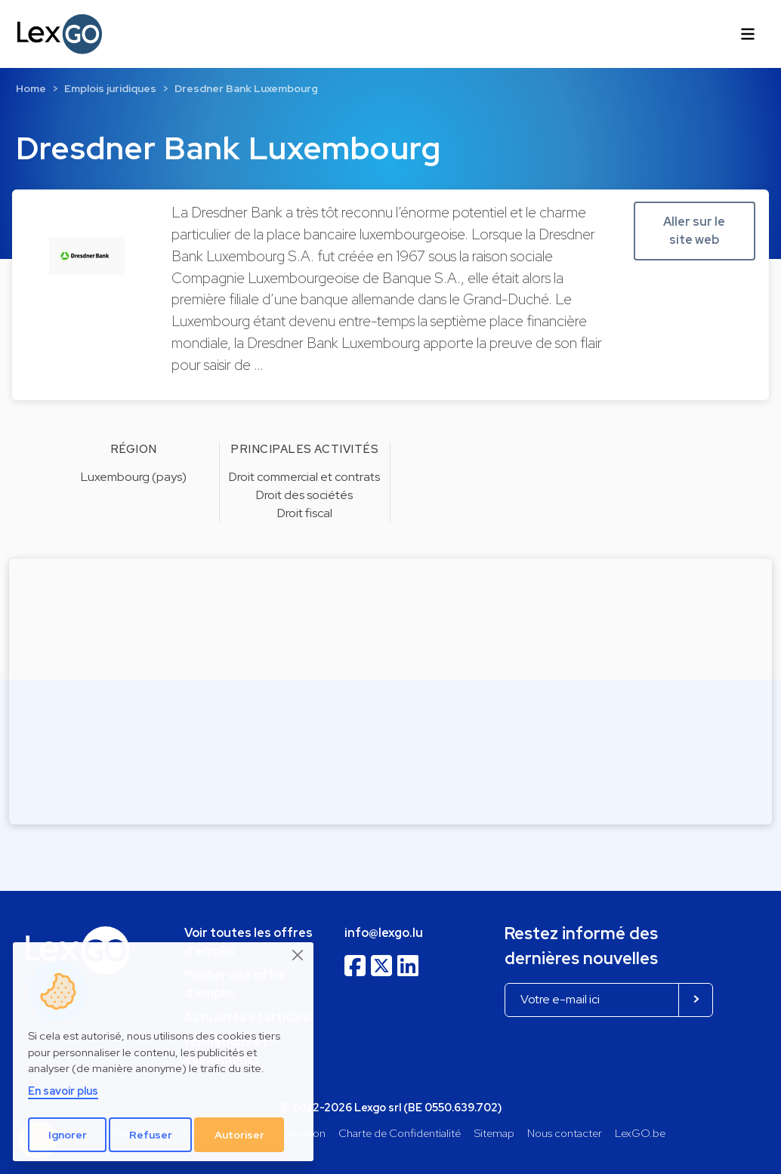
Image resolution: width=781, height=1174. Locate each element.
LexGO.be (640, 1133)
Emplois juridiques (110, 88)
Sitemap (494, 1133)
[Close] (298, 955)
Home (31, 88)
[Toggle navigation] (748, 34)
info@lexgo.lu (383, 933)
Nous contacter (564, 1133)
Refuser (150, 1135)
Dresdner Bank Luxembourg (246, 88)
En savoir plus (63, 1090)
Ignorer (67, 1135)
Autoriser (239, 1135)
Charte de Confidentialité (399, 1133)
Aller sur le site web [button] (694, 231)
